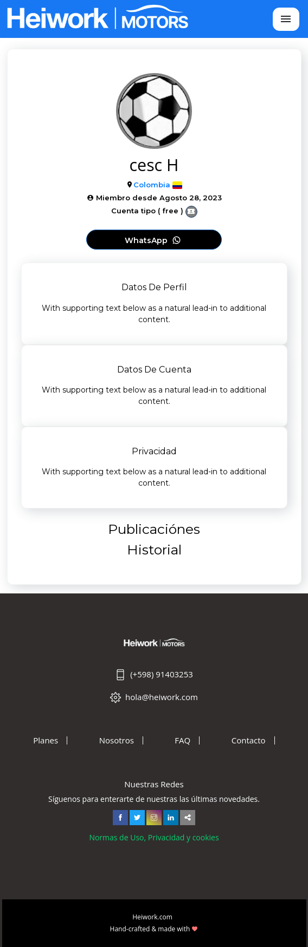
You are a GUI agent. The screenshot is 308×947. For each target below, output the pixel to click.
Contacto (249, 740)
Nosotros (116, 740)
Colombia (151, 184)
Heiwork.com (152, 917)
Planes (45, 740)
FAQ (182, 740)
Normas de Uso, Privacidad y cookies (154, 837)
